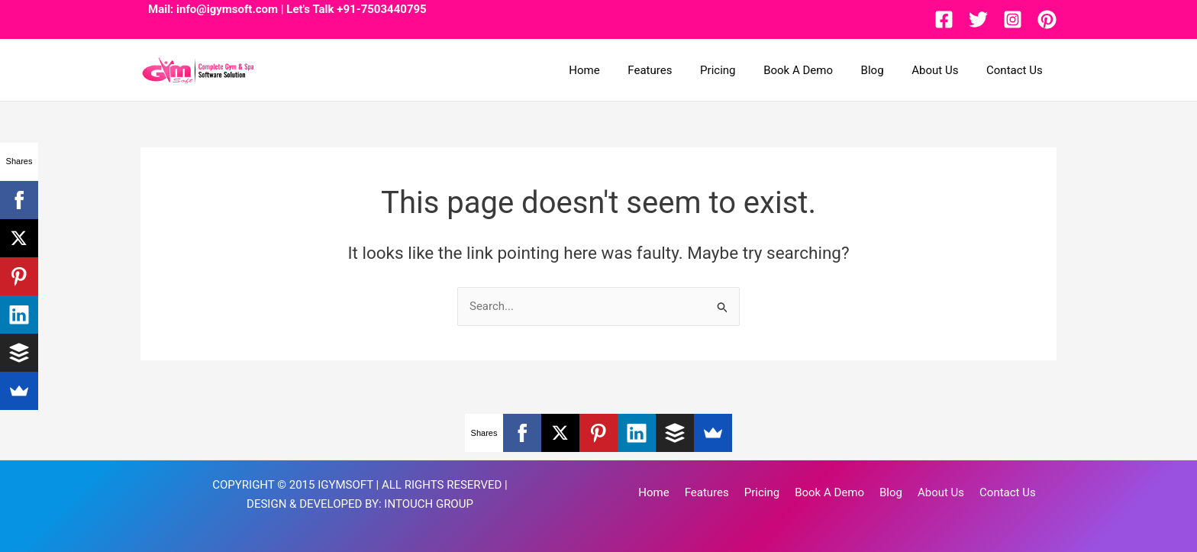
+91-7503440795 (381, 9)
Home (617, 70)
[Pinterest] (1047, 19)
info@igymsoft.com (227, 9)
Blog (884, 70)
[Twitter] (978, 19)
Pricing (740, 70)
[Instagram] (1012, 19)
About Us (942, 70)
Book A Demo (815, 70)
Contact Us (1017, 70)
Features (678, 70)
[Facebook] (943, 19)
